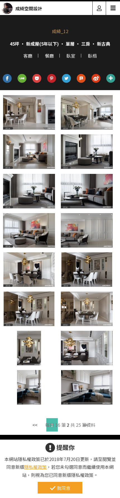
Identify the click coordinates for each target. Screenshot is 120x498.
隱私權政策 (35, 467)
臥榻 (92, 55)
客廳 (27, 55)
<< (34, 424)
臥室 (70, 55)
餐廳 (49, 55)
